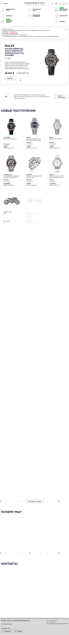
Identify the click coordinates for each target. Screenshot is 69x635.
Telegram (18, 631)
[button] (7, 80)
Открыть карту (6, 624)
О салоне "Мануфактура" (61, 96)
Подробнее (6, 73)
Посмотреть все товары (34, 501)
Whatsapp (6, 631)
